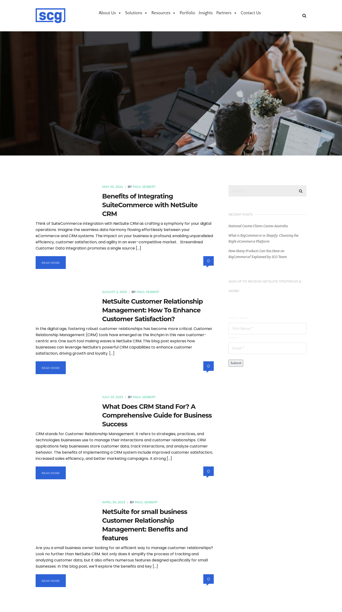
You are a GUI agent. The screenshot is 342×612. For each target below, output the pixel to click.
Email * (233, 337)
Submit (235, 363)
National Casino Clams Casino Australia (258, 226)
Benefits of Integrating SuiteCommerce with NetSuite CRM (150, 205)
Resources (163, 13)
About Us (110, 13)
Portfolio (187, 13)
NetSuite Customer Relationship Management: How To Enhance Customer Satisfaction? (152, 310)
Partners (226, 13)
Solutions (136, 13)
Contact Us (251, 13)
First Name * (238, 318)
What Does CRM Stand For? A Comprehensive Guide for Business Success (157, 415)
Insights (206, 13)
